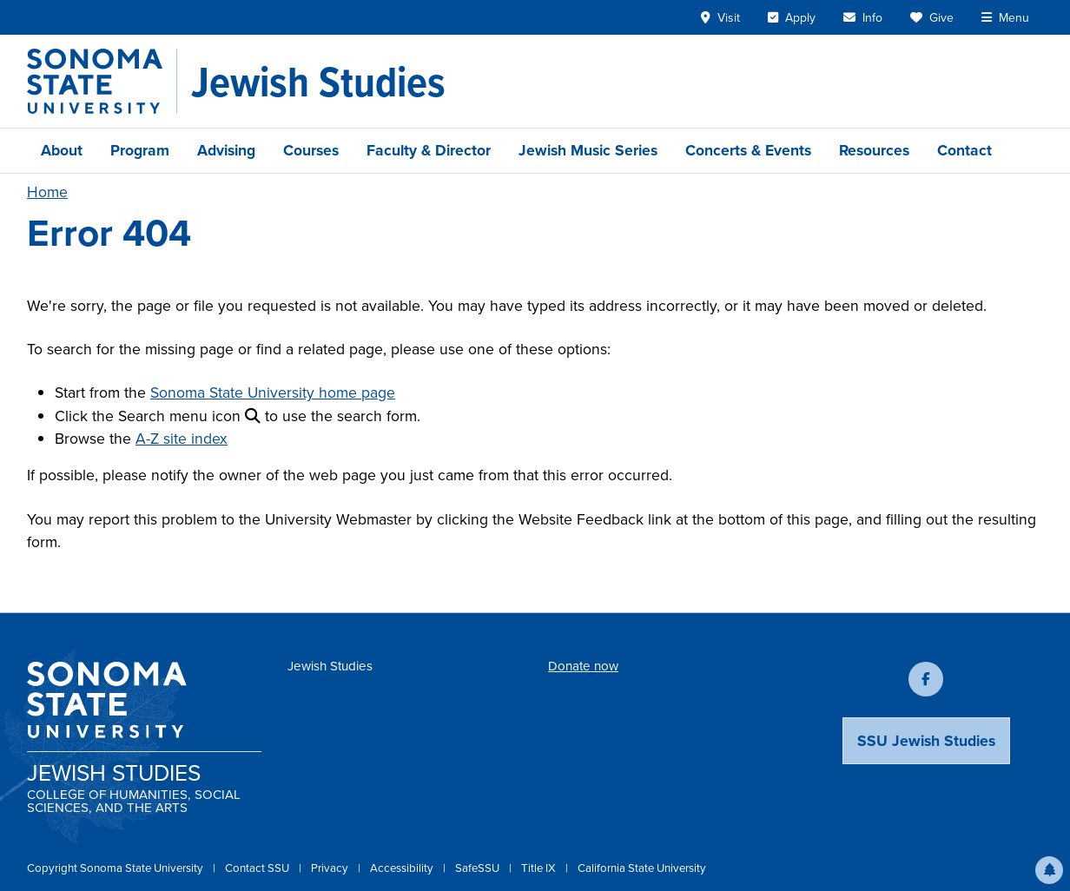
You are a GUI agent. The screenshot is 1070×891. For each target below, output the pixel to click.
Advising (226, 150)
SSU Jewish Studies (926, 740)
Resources (874, 150)
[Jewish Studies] (318, 81)
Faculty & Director (429, 150)
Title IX (539, 868)
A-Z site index (181, 438)
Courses (311, 150)
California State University (642, 868)
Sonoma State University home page (272, 392)
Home (47, 192)
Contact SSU (258, 868)
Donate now (583, 666)
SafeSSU (478, 868)
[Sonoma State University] (102, 81)
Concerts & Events (748, 150)
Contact (964, 150)
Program (139, 150)
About (62, 150)
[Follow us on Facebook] (925, 679)
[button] (1049, 870)
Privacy (331, 868)
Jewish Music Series (587, 150)
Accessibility (403, 868)
